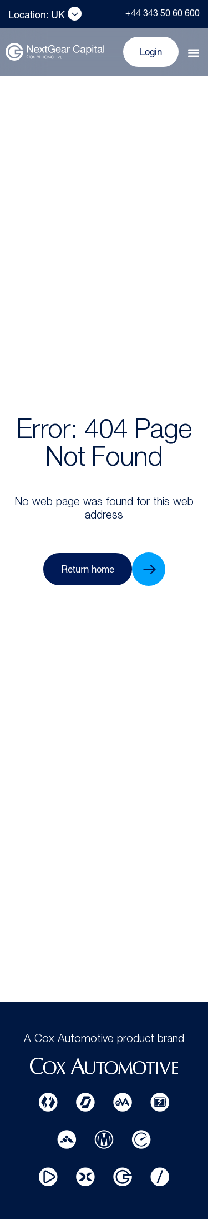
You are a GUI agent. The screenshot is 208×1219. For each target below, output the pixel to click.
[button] (193, 53)
